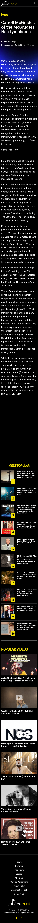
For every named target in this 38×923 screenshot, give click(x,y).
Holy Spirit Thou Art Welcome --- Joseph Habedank (17, 843)
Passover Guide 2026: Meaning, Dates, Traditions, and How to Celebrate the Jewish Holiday (27, 626)
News (19, 862)
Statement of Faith (19, 890)
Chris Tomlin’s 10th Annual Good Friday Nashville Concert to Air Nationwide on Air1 (26, 491)
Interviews (19, 870)
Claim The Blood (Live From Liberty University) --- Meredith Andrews (18, 679)
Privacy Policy (19, 886)
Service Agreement (19, 882)
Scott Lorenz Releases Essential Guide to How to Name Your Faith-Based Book (26, 542)
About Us (19, 878)
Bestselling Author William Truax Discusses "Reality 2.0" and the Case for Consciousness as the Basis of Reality (26, 509)
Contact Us (19, 894)
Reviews (19, 866)
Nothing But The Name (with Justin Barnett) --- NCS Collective (18, 745)
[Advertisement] (19, 451)
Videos (19, 874)
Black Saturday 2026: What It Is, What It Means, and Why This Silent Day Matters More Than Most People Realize (26, 560)
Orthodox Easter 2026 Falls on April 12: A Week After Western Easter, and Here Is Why (27, 576)
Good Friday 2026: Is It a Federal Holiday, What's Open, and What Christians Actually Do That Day (26, 474)
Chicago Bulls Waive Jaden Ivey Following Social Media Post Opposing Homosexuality (27, 592)
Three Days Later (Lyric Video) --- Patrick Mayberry (17, 810)
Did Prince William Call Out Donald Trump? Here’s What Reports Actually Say (26, 608)
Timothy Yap (10, 41)
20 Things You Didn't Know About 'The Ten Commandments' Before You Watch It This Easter (26, 525)
